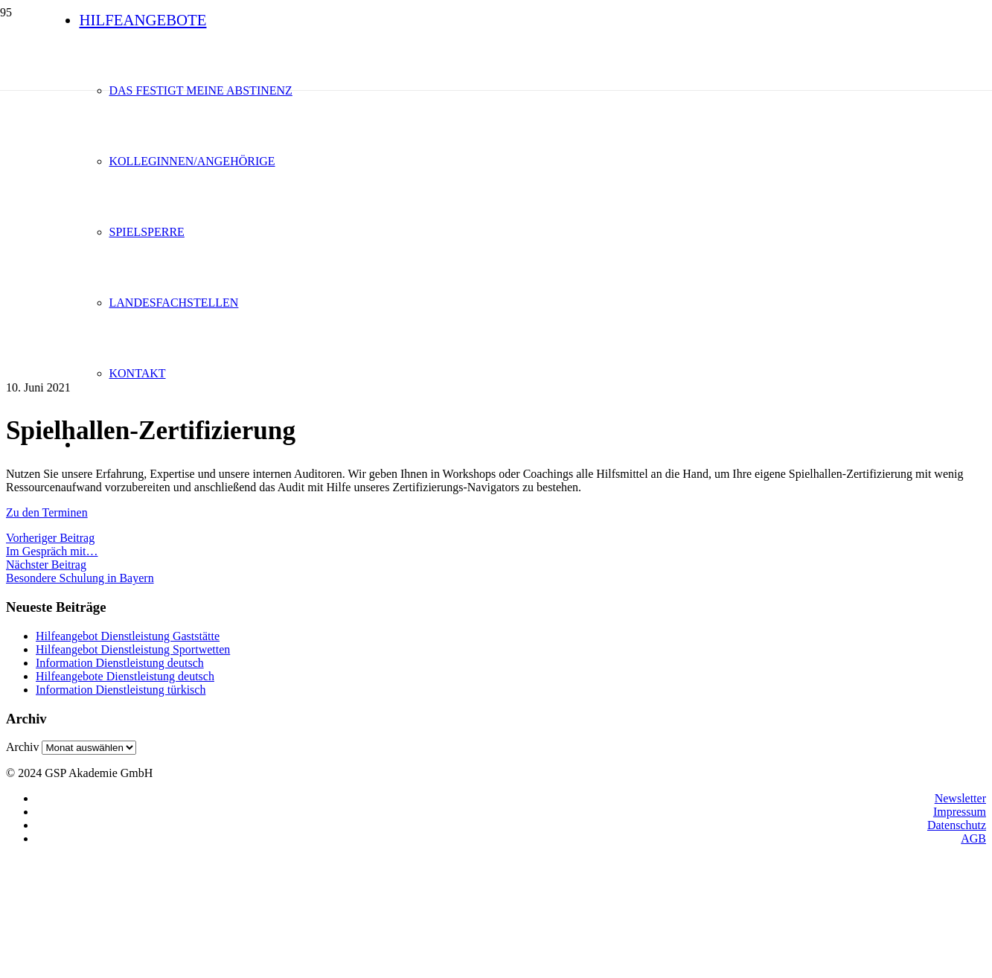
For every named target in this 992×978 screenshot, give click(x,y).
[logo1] (392, 173)
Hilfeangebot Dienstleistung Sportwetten (133, 649)
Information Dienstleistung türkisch (120, 689)
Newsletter (960, 798)
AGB (973, 838)
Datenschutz (956, 825)
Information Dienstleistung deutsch (120, 662)
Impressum (959, 811)
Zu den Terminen (47, 512)
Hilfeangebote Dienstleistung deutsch (125, 676)
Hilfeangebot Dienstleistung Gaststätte (128, 636)
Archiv (22, 747)
